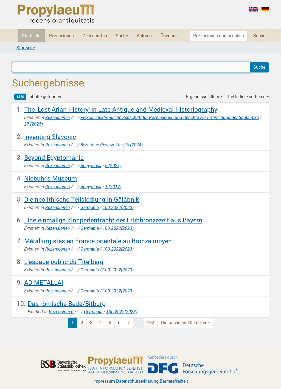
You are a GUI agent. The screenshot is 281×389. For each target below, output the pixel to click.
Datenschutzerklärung (137, 381)
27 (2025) (33, 124)
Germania (89, 207)
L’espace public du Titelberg (63, 262)
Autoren (144, 35)
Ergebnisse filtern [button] (202, 96)
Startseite (31, 35)
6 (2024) (135, 144)
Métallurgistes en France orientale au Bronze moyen (98, 241)
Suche (122, 35)
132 (150, 322)
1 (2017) (113, 186)
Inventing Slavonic (50, 137)
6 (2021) (113, 165)
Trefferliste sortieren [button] (246, 96)
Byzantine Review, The (101, 144)
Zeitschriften (95, 35)
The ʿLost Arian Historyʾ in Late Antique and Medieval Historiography (120, 109)
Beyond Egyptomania (54, 157)
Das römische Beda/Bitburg (67, 303)
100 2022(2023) (118, 207)
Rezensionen (61, 35)
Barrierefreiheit (174, 381)
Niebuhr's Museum (50, 178)
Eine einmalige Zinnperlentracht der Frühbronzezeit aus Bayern (113, 220)
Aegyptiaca (90, 165)
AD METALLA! (43, 282)
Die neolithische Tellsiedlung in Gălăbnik (81, 199)
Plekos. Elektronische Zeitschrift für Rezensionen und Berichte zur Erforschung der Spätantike (169, 117)
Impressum (104, 381)
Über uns (169, 35)
